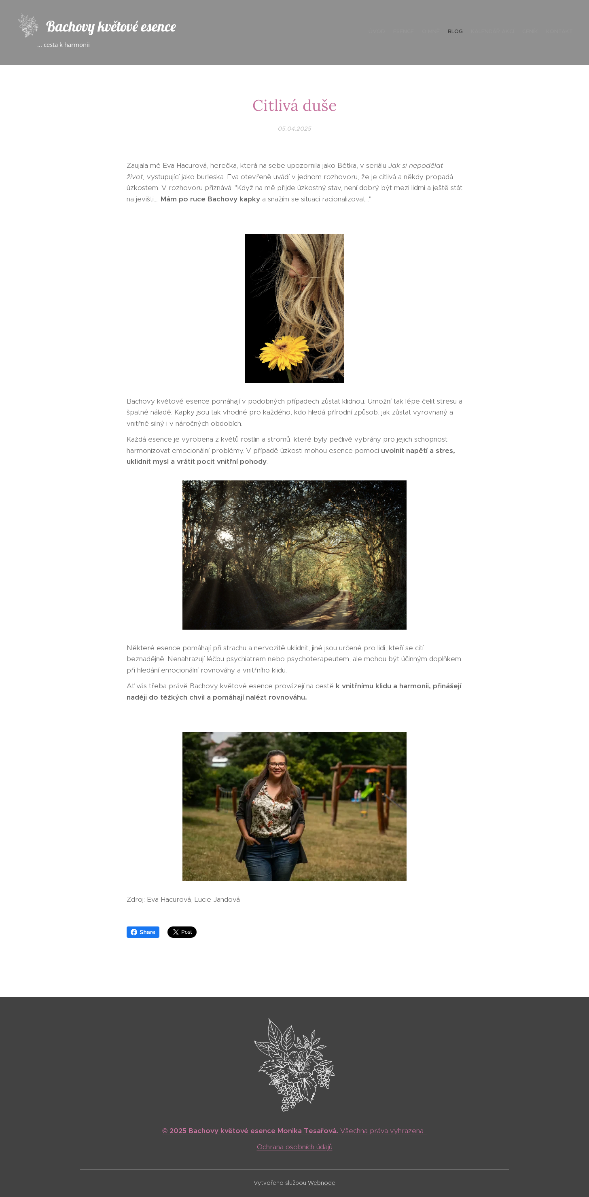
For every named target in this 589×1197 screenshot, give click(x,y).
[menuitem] (525, 32)
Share (143, 932)
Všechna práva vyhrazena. (294, 1130)
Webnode (321, 1182)
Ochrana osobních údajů (295, 1146)
